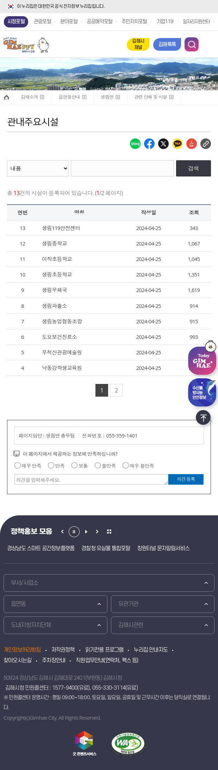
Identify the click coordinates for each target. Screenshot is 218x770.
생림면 (107, 95)
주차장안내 (53, 660)
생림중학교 (54, 243)
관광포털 (42, 22)
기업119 (165, 22)
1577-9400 (64, 688)
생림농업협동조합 (62, 321)
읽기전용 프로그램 (104, 650)
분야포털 (68, 22)
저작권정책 (63, 650)
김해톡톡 (167, 45)
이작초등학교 (57, 258)
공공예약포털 (99, 22)
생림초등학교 (57, 274)
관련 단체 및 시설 (150, 95)
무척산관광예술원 (62, 352)
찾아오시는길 (17, 660)
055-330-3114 (108, 688)
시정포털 (16, 22)
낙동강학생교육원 (62, 367)
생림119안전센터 (61, 227)
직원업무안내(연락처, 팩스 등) (107, 660)
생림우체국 (54, 289)
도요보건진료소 (59, 336)
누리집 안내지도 (151, 650)
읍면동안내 (68, 95)
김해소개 (29, 95)
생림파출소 (54, 305)
